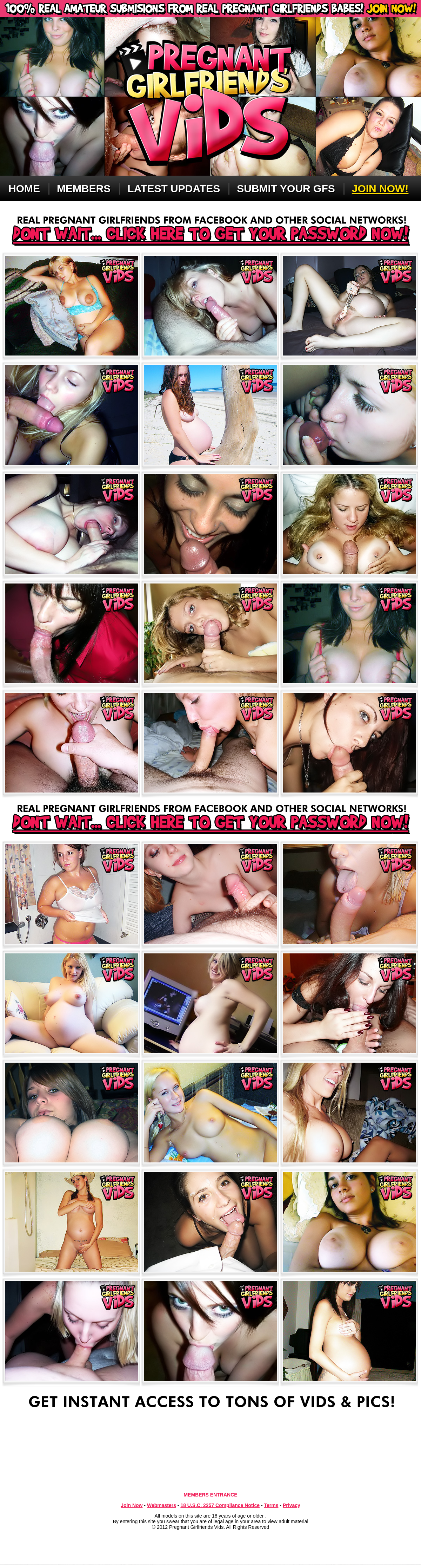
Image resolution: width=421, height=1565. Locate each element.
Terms (271, 1505)
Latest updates (173, 188)
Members (84, 188)
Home (24, 188)
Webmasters (161, 1505)
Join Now (131, 1505)
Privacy (291, 1505)
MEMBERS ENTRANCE (210, 1495)
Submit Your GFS (286, 188)
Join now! (380, 188)
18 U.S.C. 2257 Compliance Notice (220, 1505)
